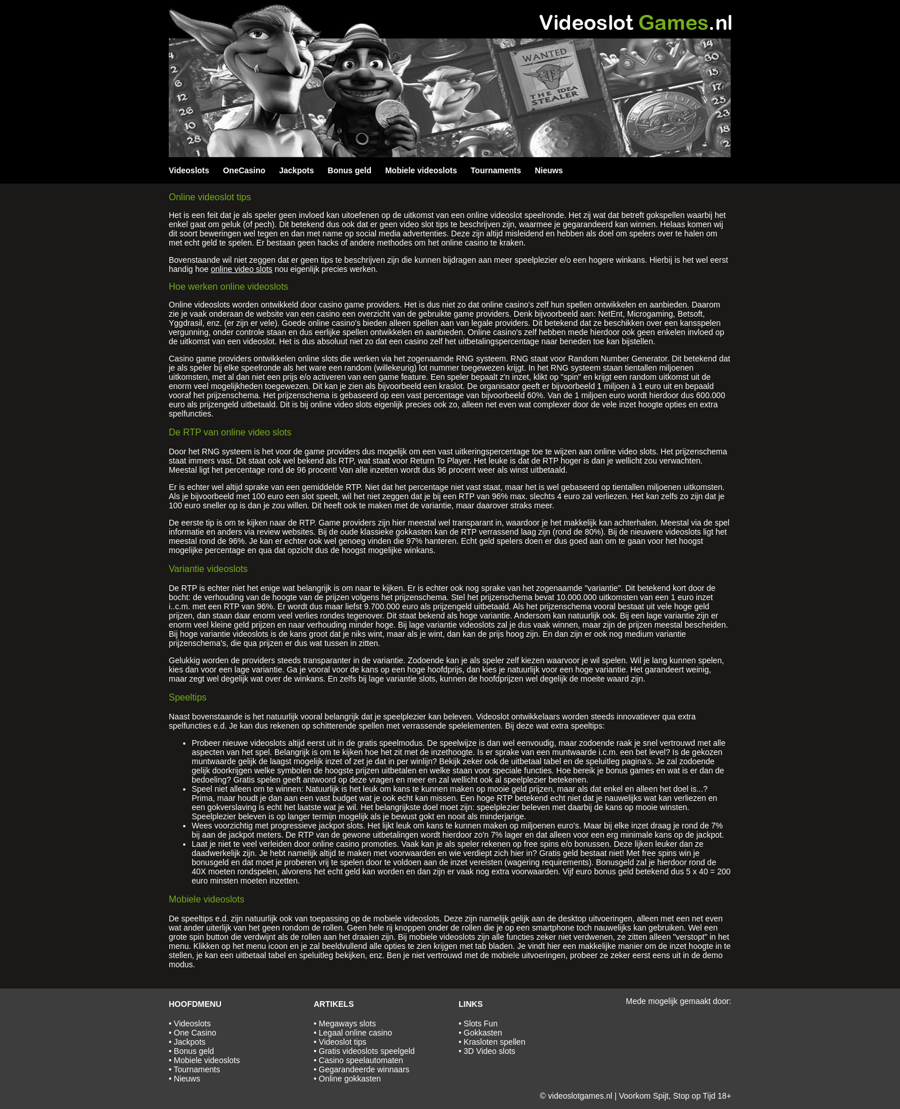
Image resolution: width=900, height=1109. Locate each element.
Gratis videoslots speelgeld (366, 1051)
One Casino (195, 1032)
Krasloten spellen (494, 1041)
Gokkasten (483, 1032)
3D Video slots (489, 1051)
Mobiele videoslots (421, 170)
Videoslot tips (342, 1041)
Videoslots (189, 170)
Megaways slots (347, 1023)
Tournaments (496, 170)
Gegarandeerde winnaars (364, 1069)
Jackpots (296, 170)
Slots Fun (481, 1023)
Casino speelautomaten (361, 1060)
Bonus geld (349, 170)
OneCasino (244, 170)
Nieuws (549, 170)
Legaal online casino (355, 1032)
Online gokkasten (350, 1078)
